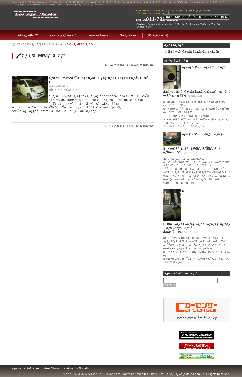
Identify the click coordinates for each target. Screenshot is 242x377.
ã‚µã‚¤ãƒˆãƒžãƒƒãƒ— (25, 368)
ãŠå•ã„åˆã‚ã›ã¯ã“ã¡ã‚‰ (197, 17)
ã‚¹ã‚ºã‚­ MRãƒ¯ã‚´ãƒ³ (80, 44)
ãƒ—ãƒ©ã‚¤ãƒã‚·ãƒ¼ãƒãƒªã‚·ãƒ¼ (66, 368)
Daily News (128, 35)
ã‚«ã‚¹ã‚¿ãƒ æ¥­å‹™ (63, 35)
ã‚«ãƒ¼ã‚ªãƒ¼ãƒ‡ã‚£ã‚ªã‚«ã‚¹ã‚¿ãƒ (41, 44)
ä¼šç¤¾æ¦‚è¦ (159, 35)
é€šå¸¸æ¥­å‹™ (28, 35)
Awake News (98, 35)
